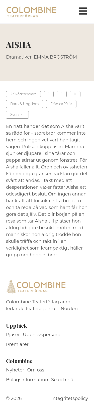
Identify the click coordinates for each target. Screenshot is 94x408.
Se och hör (63, 379)
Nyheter (15, 370)
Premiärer (17, 344)
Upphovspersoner (43, 334)
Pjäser (13, 334)
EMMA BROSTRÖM (55, 57)
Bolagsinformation (27, 379)
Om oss (35, 370)
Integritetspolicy (69, 398)
